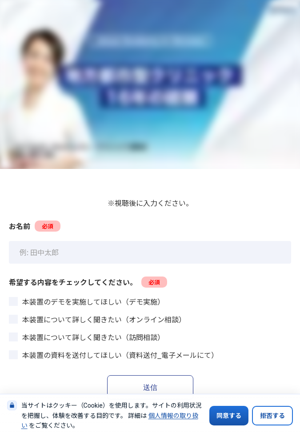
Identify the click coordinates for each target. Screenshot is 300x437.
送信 (150, 387)
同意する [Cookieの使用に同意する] (228, 415)
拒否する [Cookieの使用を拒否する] (272, 415)
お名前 (34, 226)
